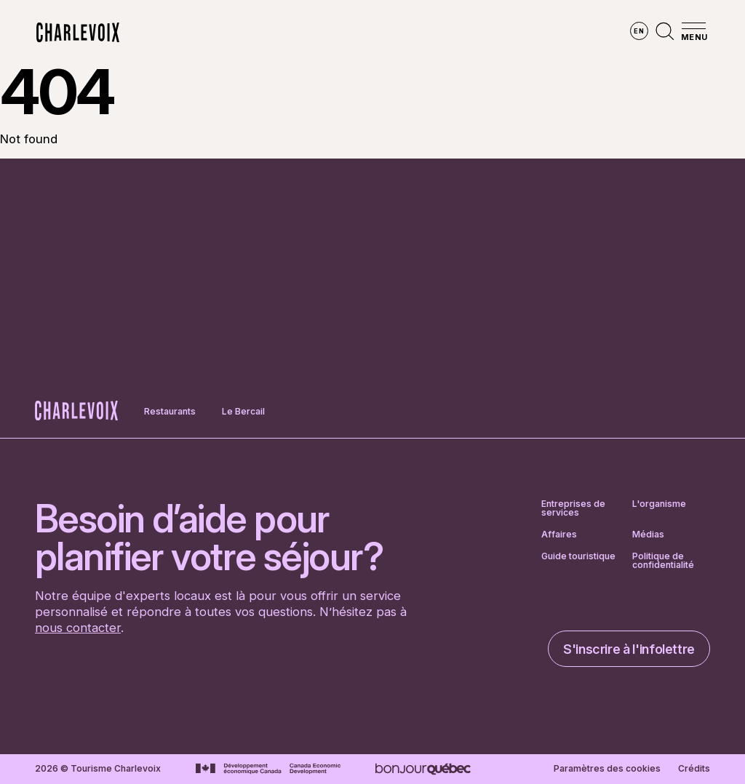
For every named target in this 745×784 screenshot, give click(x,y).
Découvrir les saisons (327, 32)
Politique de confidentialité (663, 560)
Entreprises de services (573, 508)
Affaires (559, 534)
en (639, 31)
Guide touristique (578, 556)
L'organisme (659, 504)
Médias (648, 534)
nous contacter (78, 627)
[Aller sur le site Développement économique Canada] (268, 769)
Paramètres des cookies (607, 768)
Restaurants (170, 411)
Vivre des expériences (470, 32)
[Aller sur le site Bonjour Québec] (423, 769)
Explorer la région (191, 32)
